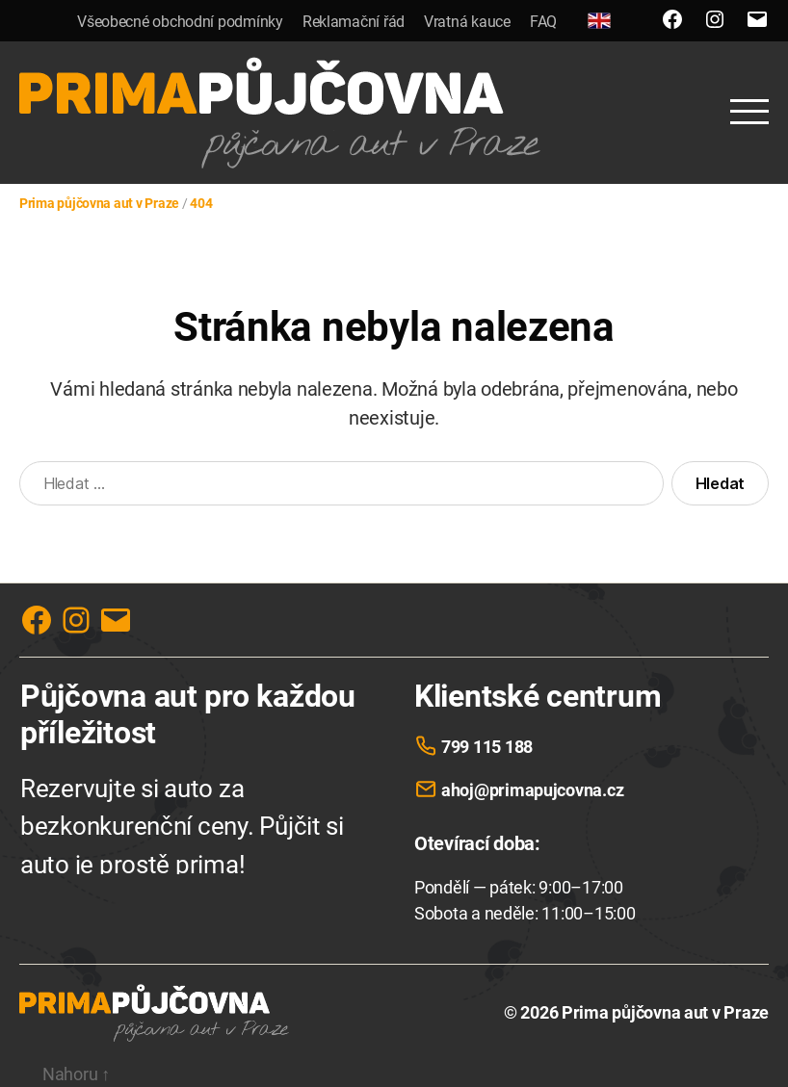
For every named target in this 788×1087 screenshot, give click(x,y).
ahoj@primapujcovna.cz (532, 790)
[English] (599, 21)
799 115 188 (487, 747)
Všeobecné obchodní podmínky (180, 22)
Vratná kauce (467, 22)
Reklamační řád (353, 22)
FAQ (543, 22)
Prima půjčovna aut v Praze (665, 1012)
